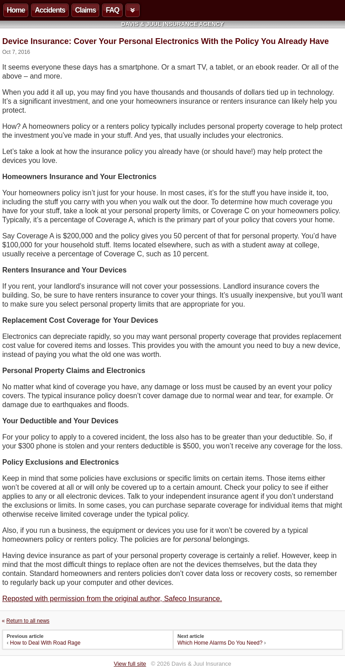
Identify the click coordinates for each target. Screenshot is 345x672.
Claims (85, 10)
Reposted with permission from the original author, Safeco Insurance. (112, 598)
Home (16, 10)
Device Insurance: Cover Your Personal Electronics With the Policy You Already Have (165, 41)
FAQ (112, 10)
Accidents (50, 10)
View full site (130, 663)
